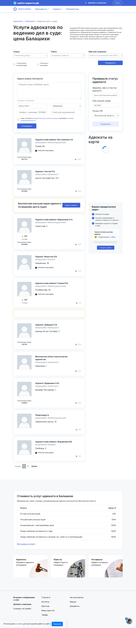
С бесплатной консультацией (20, 64)
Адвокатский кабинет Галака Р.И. (51, 283)
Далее (34, 466)
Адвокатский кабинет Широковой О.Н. (54, 219)
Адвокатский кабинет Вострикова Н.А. (54, 139)
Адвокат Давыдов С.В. (46, 325)
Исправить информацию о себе (24, 598)
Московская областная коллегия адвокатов (51, 358)
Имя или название (97, 51)
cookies (19, 624)
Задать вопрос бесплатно (30, 78)
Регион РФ (97, 111)
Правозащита (42, 415)
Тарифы (45, 615)
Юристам (45, 606)
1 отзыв (24, 239)
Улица (16, 51)
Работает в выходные (42, 64)
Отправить (27, 126)
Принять (57, 624)
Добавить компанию (95, 3)
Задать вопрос (22, 9)
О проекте (46, 597)
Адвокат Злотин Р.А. (45, 171)
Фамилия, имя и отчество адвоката (104, 89)
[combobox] (30, 55)
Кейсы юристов (48, 610)
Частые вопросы (77, 597)
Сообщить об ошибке (22, 609)
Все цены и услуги (26, 544)
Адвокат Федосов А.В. (46, 256)
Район (54, 51)
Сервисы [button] (57, 9)
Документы (74, 606)
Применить (110, 63)
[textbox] (30, 55)
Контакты (45, 602)
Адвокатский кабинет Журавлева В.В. (53, 442)
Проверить (105, 124)
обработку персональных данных (46, 118)
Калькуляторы (72, 9)
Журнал (73, 602)
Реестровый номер (101, 101)
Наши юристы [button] (41, 9)
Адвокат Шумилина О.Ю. (47, 383)
